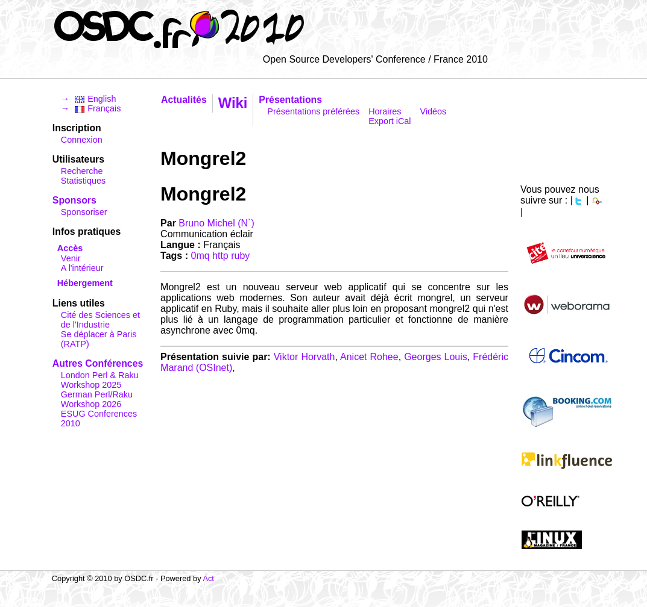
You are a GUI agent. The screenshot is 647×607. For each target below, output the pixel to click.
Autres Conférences (97, 363)
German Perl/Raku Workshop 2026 (97, 399)
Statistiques (83, 180)
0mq (200, 256)
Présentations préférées (313, 111)
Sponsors (74, 200)
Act (208, 578)
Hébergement (85, 283)
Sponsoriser (84, 212)
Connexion (82, 140)
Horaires (384, 111)
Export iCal (389, 121)
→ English (88, 99)
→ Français (91, 108)
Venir (71, 258)
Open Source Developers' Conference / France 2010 (375, 59)
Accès (70, 248)
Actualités (184, 100)
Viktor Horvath (304, 357)
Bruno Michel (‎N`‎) (216, 223)
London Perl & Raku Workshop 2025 (100, 380)
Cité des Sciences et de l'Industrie (100, 319)
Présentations (290, 100)
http (220, 256)
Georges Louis (435, 357)
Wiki (233, 103)
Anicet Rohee (369, 357)
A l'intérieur (82, 268)
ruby (240, 256)
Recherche (82, 171)
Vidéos (433, 111)
